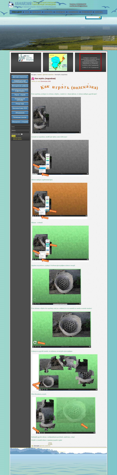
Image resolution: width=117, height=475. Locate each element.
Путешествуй (87, 12)
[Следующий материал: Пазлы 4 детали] (50, 444)
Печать (34, 81)
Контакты (98, 12)
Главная (39, 74)
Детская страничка (48, 74)
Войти (13, 136)
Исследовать (73, 12)
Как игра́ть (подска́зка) (45, 78)
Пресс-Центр (17, 12)
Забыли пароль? (17, 139)
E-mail (38, 81)
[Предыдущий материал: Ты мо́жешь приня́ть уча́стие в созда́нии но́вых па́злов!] (50, 443)
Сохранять (48, 12)
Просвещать (60, 12)
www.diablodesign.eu (61, 451)
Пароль (13, 130)
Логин (13, 126)
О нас (27, 12)
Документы (36, 12)
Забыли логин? (17, 137)
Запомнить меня (15, 134)
